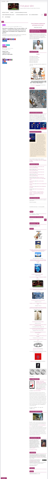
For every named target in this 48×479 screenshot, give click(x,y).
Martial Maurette (32, 186)
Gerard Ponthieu (32, 166)
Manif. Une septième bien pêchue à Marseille (7, 53)
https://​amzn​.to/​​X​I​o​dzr (37, 390)
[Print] (15, 39)
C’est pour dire (27, 6)
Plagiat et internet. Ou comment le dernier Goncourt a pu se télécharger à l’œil (37, 178)
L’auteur (11, 12)
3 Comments (8, 49)
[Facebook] (6, 39)
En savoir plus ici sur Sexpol (33, 449)
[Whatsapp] (11, 39)
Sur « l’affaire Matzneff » (33, 14)
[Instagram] (10, 39)
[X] (8, 39)
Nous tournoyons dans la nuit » (8, 14)
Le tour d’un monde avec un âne (22, 14)
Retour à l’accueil (5, 12)
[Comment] (3, 39)
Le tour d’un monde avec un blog (21, 12)
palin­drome (40, 352)
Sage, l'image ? (4, 46)
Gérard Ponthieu (11, 26)
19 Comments (19, 26)
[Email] (5, 39)
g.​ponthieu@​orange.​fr (39, 457)
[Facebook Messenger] (13, 39)
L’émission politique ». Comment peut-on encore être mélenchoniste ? (36, 193)
